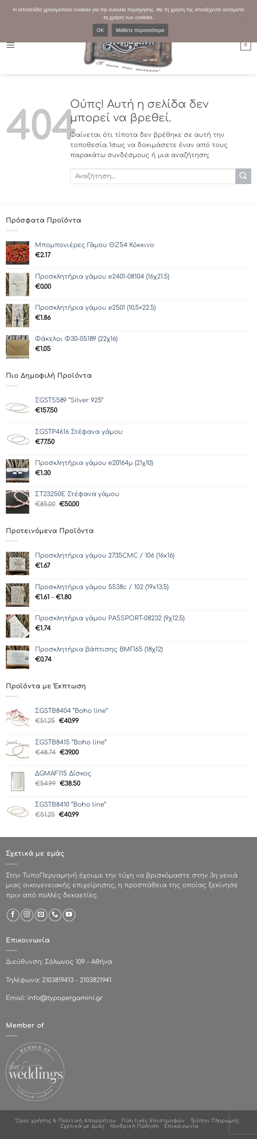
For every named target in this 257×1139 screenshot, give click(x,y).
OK (100, 30)
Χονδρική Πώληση (134, 1126)
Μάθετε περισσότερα (140, 30)
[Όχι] (246, 23)
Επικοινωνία (181, 1126)
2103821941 (95, 980)
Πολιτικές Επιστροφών (153, 1120)
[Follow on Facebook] (13, 915)
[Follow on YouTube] (69, 915)
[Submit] (243, 176)
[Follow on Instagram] (27, 915)
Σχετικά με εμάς (82, 1126)
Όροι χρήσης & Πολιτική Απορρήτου (66, 1120)
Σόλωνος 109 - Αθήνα (78, 961)
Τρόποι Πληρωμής (214, 1120)
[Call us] (55, 915)
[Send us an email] (41, 915)
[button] (10, 44)
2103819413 (58, 980)
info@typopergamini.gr (65, 998)
